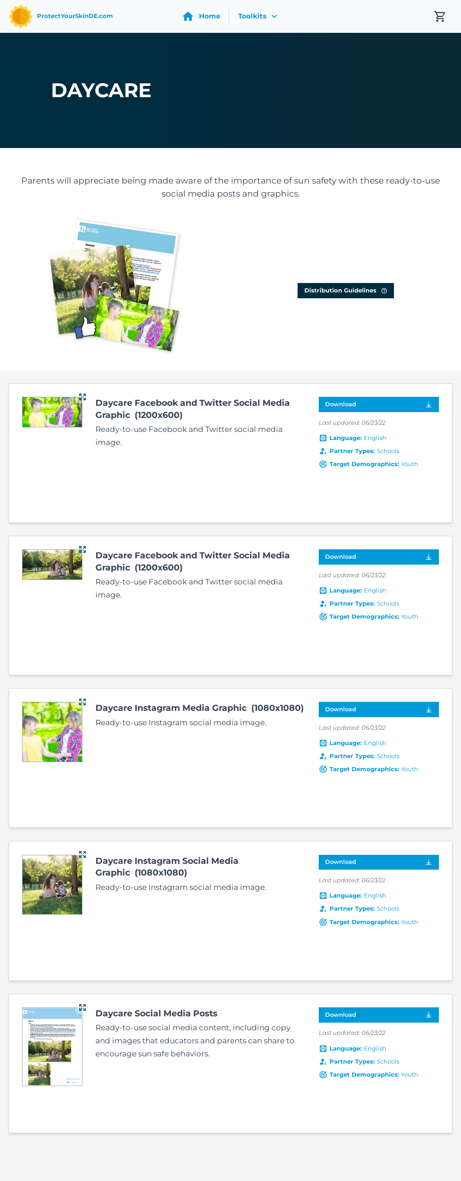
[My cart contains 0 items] (440, 16)
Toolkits (259, 16)
